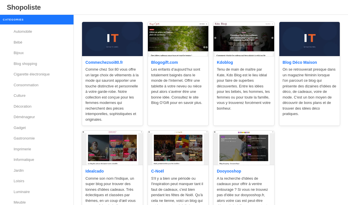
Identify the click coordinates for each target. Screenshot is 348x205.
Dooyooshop (229, 171)
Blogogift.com (164, 62)
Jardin (19, 170)
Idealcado (94, 171)
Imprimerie (22, 149)
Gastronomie (24, 138)
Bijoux (19, 53)
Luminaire (22, 192)
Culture (20, 95)
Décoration (23, 106)
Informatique (24, 159)
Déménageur (24, 117)
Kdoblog (225, 62)
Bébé (18, 42)
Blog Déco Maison (300, 62)
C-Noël (157, 171)
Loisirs (19, 181)
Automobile (23, 31)
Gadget (20, 128)
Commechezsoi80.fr (104, 62)
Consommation (26, 85)
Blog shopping (25, 64)
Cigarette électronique (32, 74)
